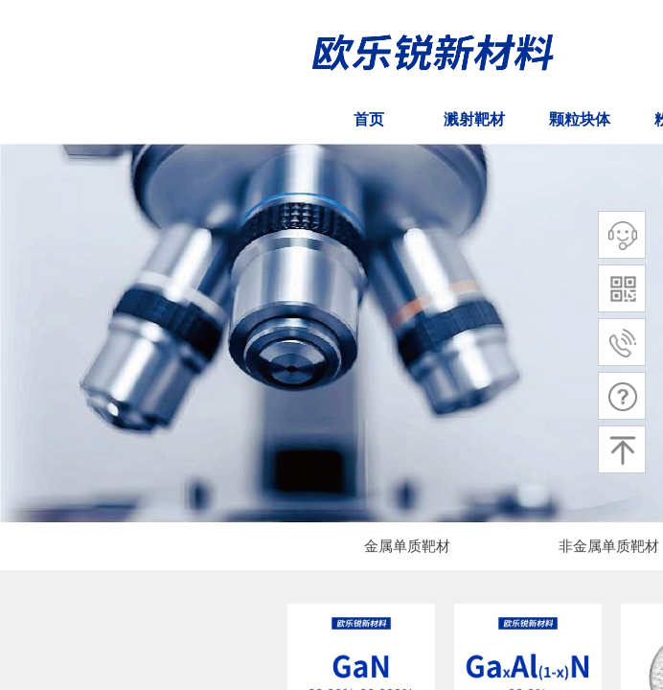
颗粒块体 (579, 119)
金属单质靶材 (407, 546)
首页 (369, 119)
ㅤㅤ (53, 120)
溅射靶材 (474, 119)
